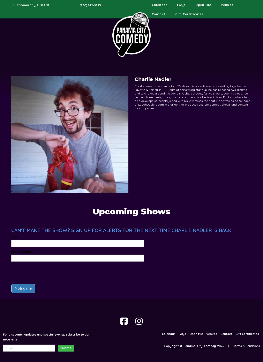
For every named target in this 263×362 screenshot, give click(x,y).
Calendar (159, 5)
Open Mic (203, 5)
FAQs (181, 5)
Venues (227, 5)
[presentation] (42, 273)
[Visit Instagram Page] (139, 321)
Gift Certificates (189, 14)
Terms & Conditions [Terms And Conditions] (246, 346)
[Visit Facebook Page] (124, 321)
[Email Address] (29, 348)
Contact (158, 14)
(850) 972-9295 (90, 5)
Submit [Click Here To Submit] (66, 348)
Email (15, 237)
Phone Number (22, 252)
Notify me (23, 288)
